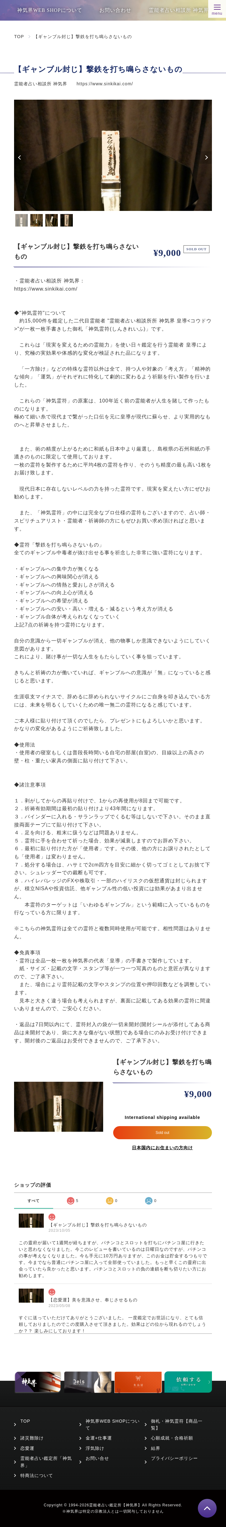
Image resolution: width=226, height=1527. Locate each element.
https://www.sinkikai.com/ (105, 83)
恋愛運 (27, 1448)
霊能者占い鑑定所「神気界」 (46, 1462)
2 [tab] (36, 220)
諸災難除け (32, 1437)
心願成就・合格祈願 (172, 1437)
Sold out (162, 1132)
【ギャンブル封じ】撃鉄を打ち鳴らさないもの (82, 36)
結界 (155, 1448)
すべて (34, 1201)
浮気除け (95, 1448)
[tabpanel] (113, 155)
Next (205, 157)
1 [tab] (21, 220)
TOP (19, 36)
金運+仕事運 (99, 1437)
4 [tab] (66, 220)
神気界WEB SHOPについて (49, 10)
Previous (20, 157)
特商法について (36, 1475)
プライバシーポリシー (174, 1458)
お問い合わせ (115, 10)
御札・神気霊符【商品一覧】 (177, 1424)
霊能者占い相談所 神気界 (179, 10)
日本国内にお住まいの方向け (162, 1147)
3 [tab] (51, 220)
